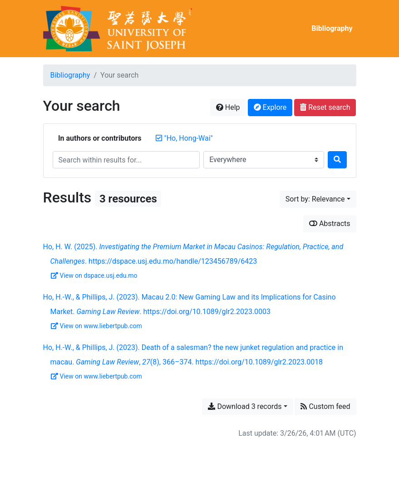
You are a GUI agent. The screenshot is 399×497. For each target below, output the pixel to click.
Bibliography (331, 28)
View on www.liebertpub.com (96, 326)
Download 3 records (244, 406)
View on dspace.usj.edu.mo (94, 275)
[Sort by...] (318, 199)
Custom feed (325, 406)
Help (228, 107)
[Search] (337, 159)
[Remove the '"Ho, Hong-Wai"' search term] (188, 138)
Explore (270, 107)
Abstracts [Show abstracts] (329, 223)
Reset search (325, 107)
